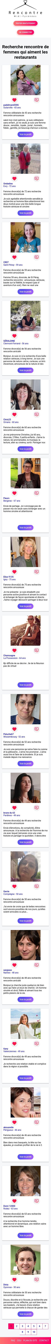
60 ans (15, 422)
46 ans (18, 1130)
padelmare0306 (11, 105)
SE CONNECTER (25, 32)
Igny (5, 579)
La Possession (10, 658)
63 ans (14, 1208)
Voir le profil (25, 134)
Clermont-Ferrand (11, 343)
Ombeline (8, 183)
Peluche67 (8, 734)
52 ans (21, 736)
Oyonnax (7, 1287)
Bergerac (7, 501)
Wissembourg (10, 736)
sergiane (7, 970)
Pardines (7, 815)
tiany (5, 1048)
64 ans (22, 658)
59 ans (19, 265)
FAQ (13, 1340)
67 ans (17, 501)
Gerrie (6, 891)
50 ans (19, 894)
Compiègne (8, 894)
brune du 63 (9, 812)
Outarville (8, 107)
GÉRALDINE (9, 341)
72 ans (12, 186)
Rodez (6, 1208)
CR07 (6, 262)
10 (34, 1332)
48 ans (15, 972)
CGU (19, 1340)
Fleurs (6, 498)
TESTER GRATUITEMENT (25, 23)
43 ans (17, 107)
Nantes (6, 972)
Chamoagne (9, 655)
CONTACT (44, 1340)
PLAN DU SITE (30, 1340)
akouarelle (8, 1127)
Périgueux (8, 1130)
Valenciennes (9, 1051)
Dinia (5, 1284)
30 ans (16, 1287)
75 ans (12, 579)
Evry (5, 186)
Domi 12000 (9, 1206)
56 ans (25, 343)
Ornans (6, 422)
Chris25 (7, 419)
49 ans (17, 815)
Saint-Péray (8, 265)
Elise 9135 (8, 577)
